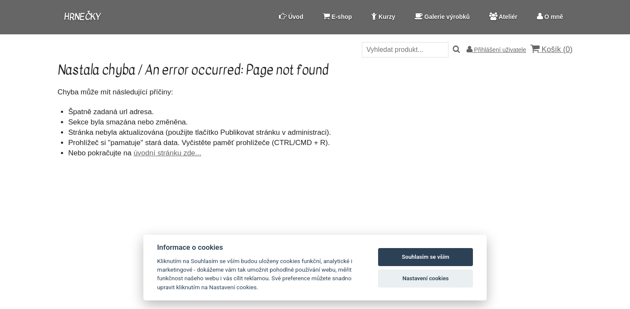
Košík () (551, 49)
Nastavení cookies (426, 278)
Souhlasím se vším (425, 257)
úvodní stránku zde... (167, 153)
